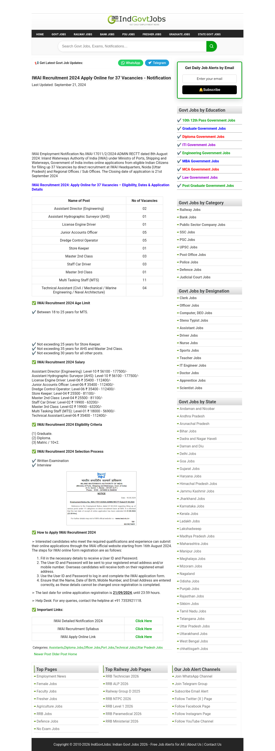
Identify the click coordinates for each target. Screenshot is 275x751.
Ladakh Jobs (190, 521)
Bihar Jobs (188, 431)
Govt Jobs (59, 34)
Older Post (59, 654)
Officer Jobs (92, 647)
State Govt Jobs (209, 34)
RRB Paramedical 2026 (124, 714)
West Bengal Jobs (194, 641)
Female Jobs (47, 684)
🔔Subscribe (209, 90)
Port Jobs (108, 647)
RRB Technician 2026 (122, 676)
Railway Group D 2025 (123, 691)
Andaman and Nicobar (197, 409)
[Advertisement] (102, 116)
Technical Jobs (125, 647)
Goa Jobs (187, 461)
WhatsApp (130, 63)
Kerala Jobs (189, 514)
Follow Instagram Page (193, 714)
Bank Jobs (107, 34)
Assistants (56, 647)
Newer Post (42, 654)
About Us (194, 744)
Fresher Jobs (152, 34)
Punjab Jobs (189, 589)
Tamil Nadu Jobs (193, 611)
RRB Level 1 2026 (119, 706)
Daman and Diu (191, 446)
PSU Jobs (128, 34)
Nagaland (187, 574)
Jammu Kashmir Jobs (197, 491)
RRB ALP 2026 (117, 684)
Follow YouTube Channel (194, 721)
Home (40, 34)
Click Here (144, 621)
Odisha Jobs (189, 581)
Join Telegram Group (191, 684)
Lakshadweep (190, 529)
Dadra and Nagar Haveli (198, 439)
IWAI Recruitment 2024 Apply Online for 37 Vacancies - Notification (101, 78)
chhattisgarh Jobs (194, 649)
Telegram (157, 63)
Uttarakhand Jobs (193, 634)
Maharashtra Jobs (194, 544)
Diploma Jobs (73, 647)
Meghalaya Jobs (192, 559)
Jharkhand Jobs (192, 499)
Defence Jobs (47, 721)
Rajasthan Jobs (192, 596)
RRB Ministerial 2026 (122, 721)
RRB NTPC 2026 (118, 699)
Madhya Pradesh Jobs (197, 536)
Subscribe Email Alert (191, 691)
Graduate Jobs (179, 34)
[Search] (211, 46)
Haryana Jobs (191, 476)
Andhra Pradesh (192, 416)
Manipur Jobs (190, 551)
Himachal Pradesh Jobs (198, 484)
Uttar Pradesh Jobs (149, 647)
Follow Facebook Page (192, 706)
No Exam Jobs (44, 6)
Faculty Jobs (47, 691)
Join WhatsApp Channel (193, 676)
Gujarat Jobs (190, 469)
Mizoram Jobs (191, 566)
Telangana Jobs (192, 619)
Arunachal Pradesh (194, 424)
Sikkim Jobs (189, 604)
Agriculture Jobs (49, 706)
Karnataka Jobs (192, 506)
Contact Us (213, 744)
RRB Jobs (44, 714)
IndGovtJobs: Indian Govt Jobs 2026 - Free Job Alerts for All (138, 744)
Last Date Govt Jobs (105, 6)
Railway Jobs (83, 34)
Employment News (72, 6)
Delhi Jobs (188, 454)
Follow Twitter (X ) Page (193, 699)
